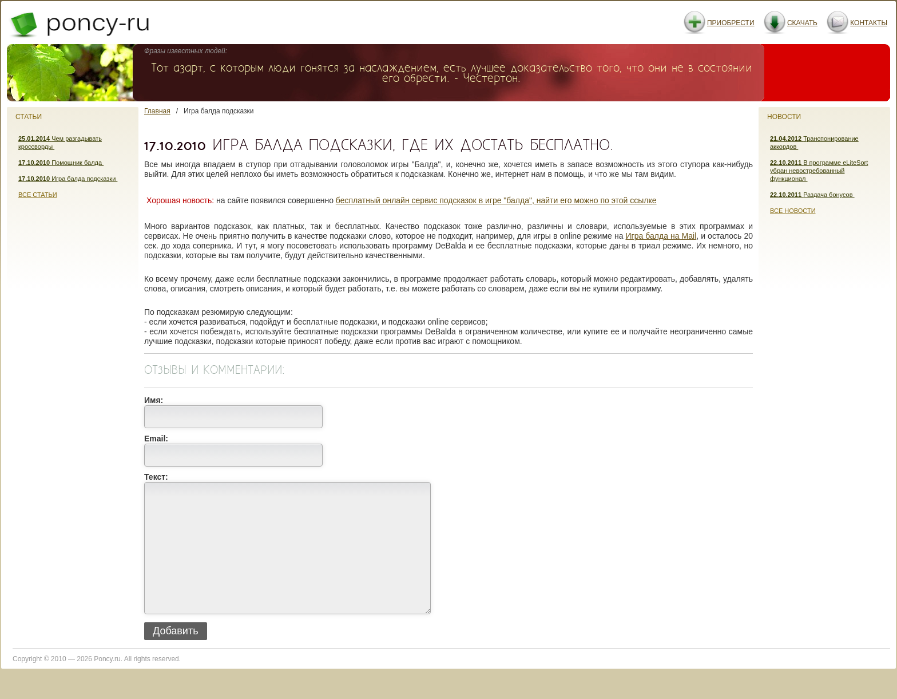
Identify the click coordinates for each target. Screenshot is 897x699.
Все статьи (37, 194)
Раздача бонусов (812, 194)
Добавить (176, 656)
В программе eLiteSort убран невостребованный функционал (819, 170)
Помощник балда (61, 162)
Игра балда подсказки (67, 178)
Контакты (868, 23)
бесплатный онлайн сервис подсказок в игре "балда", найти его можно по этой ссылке (496, 200)
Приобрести (731, 23)
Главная (157, 111)
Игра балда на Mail (661, 235)
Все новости (793, 210)
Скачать (802, 23)
